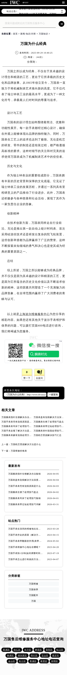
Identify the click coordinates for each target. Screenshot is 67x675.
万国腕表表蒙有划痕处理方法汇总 (18, 435)
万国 (33, 601)
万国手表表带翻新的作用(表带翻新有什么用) (25, 541)
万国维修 (33, 583)
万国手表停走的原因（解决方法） (25, 535)
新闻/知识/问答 (28, 34)
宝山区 (44, 655)
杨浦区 (10, 655)
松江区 (22, 661)
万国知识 (43, 34)
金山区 (11, 661)
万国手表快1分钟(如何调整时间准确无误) (25, 553)
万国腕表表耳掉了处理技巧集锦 (17, 426)
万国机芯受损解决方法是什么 (26, 444)
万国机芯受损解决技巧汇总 (47, 435)
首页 (15, 34)
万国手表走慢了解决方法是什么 (17, 430)
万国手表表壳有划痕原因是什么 (17, 421)
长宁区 (27, 649)
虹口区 (59, 649)
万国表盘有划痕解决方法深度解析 (25, 480)
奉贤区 (43, 661)
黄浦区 (6, 649)
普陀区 (49, 649)
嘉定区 (55, 655)
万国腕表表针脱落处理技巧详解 (50, 430)
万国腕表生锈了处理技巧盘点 (49, 421)
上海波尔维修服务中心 (34, 314)
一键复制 (53, 394)
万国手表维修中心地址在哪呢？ (24, 547)
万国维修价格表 (19, 451)
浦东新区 (22, 655)
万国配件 (33, 595)
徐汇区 (17, 649)
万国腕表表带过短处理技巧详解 (50, 426)
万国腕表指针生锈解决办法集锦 (17, 417)
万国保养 (33, 589)
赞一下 (26, 378)
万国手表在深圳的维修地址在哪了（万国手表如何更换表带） (25, 529)
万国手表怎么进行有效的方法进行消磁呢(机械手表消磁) (25, 559)
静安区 (38, 649)
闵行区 (34, 655)
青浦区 (33, 661)
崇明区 (54, 661)
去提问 (39, 378)
